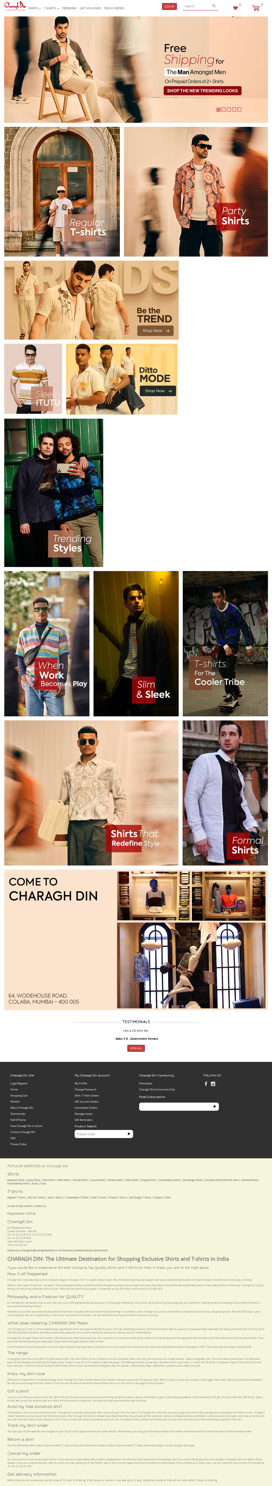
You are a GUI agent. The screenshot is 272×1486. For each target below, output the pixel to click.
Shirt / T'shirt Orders (87, 1095)
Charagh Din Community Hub (157, 1089)
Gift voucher (90, 8)
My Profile (81, 1083)
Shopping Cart (19, 1095)
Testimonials (17, 1114)
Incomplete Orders (86, 1107)
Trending (69, 8)
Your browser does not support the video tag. (213, 276)
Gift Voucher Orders (87, 1101)
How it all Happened (27, 1273)
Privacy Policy (18, 1144)
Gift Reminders (83, 1120)
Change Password (85, 1089)
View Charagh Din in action (26, 1126)
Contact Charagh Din (22, 1132)
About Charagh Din (21, 1107)
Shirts (34, 8)
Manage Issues (83, 1114)
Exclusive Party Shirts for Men (221, 1180)
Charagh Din (20, 1221)
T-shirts (51, 8)
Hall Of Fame (18, 1120)
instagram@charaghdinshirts (38, 1250)
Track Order (114, 8)
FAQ (12, 1138)
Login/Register (19, 1083)
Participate (145, 1083)
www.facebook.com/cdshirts (92, 1250)
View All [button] (136, 1048)
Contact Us (40, 1206)
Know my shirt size (26, 1373)
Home (14, 1089)
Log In (169, 6)
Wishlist (15, 1101)
